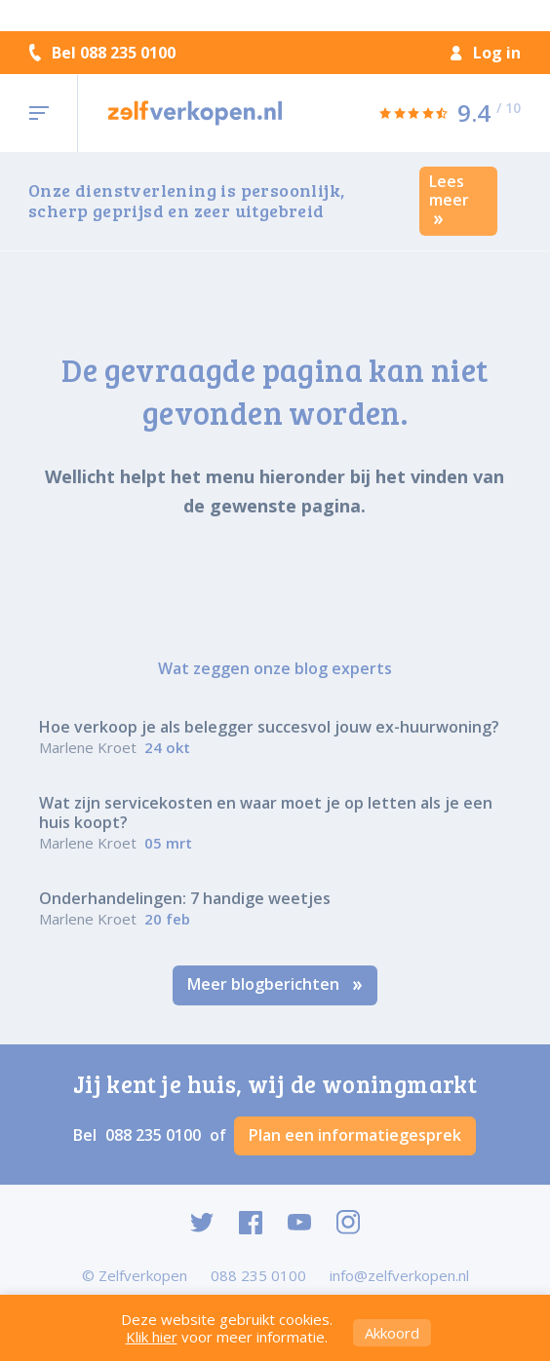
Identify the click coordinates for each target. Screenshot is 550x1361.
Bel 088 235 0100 (102, 52)
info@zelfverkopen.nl (399, 1275)
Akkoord (392, 1332)
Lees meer (449, 198)
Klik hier (151, 1336)
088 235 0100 (155, 1135)
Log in (486, 52)
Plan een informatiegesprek (355, 1135)
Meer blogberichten (275, 984)
